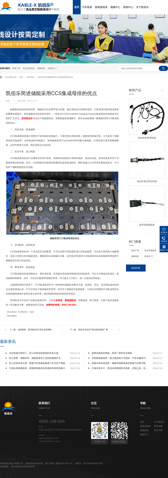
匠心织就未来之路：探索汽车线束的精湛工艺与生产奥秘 (37, 363)
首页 (76, 7)
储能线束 (41, 68)
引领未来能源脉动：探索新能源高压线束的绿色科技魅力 (37, 368)
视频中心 (115, 7)
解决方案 (158, 430)
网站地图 (158, 426)
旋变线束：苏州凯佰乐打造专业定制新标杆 (36, 329)
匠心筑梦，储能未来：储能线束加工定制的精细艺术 (35, 358)
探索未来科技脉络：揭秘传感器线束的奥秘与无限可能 (118, 363)
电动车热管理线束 (147, 138)
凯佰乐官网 (29, 466)
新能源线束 (101, 7)
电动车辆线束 (29, 68)
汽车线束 (87, 7)
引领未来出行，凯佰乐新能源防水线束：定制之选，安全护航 (120, 368)
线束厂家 (16, 68)
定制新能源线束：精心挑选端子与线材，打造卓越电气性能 (120, 358)
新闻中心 (128, 7)
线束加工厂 (53, 68)
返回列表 (135, 268)
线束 (32, 312)
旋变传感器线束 (147, 225)
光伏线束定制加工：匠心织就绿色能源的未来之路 (33, 353)
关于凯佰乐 (142, 7)
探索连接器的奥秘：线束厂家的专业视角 (112, 353)
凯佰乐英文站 (17, 466)
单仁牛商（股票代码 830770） (59, 463)
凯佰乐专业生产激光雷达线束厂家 (93, 329)
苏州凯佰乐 (23, 312)
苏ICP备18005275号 (93, 463)
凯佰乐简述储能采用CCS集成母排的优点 (56, 77)
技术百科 (31, 77)
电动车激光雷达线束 (147, 181)
